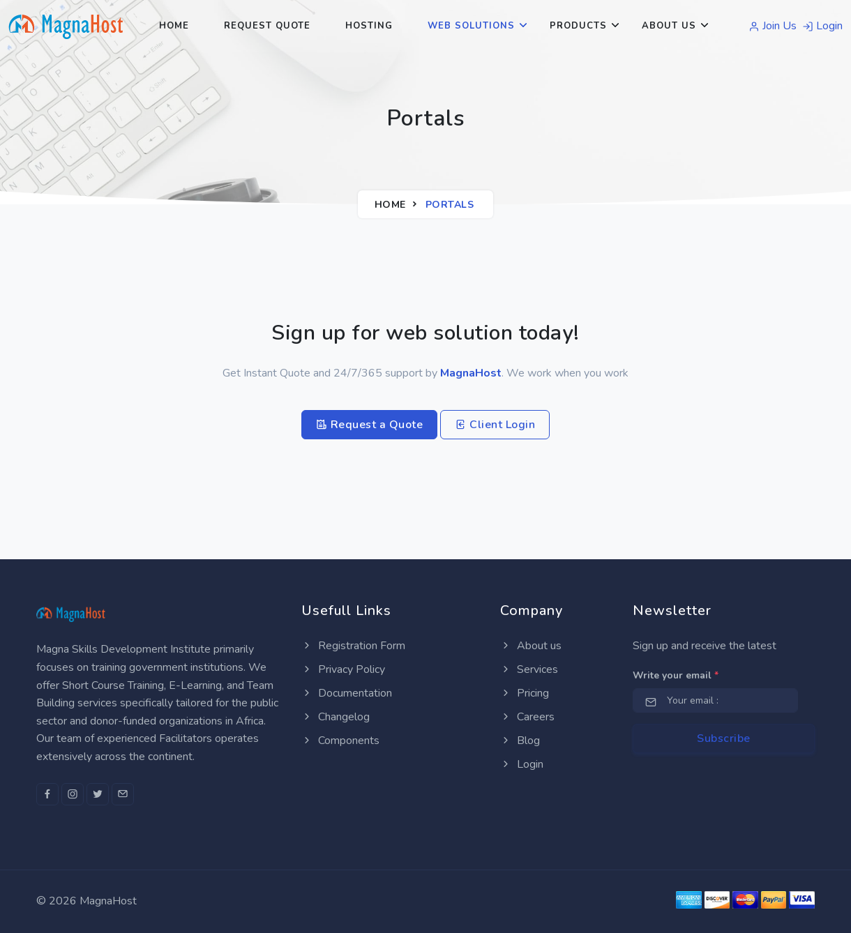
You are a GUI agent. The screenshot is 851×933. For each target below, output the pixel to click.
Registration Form (353, 645)
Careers (527, 717)
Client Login (495, 424)
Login (822, 25)
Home (174, 26)
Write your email (675, 675)
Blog (520, 740)
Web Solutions (471, 26)
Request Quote (267, 26)
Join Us (772, 25)
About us (531, 645)
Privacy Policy (343, 669)
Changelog (335, 717)
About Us (669, 26)
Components (340, 740)
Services (529, 669)
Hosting (369, 26)
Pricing (524, 693)
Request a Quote (369, 424)
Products (578, 26)
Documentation (346, 693)
